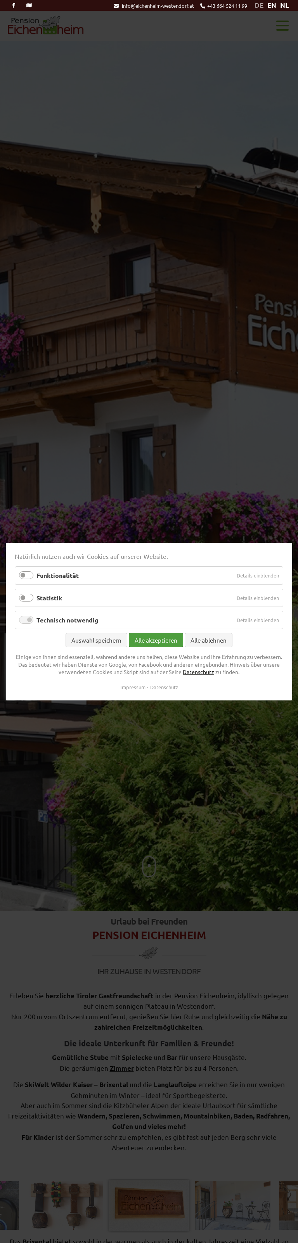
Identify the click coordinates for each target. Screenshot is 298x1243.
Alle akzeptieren (156, 640)
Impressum (133, 686)
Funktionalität (57, 575)
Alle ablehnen (209, 640)
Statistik (49, 597)
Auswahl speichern (96, 640)
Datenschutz (198, 671)
